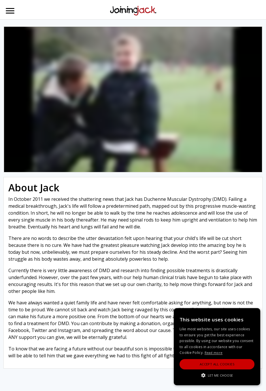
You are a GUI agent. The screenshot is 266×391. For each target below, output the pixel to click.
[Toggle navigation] (10, 11)
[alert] (217, 346)
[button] (217, 375)
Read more (214, 352)
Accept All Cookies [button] (217, 364)
